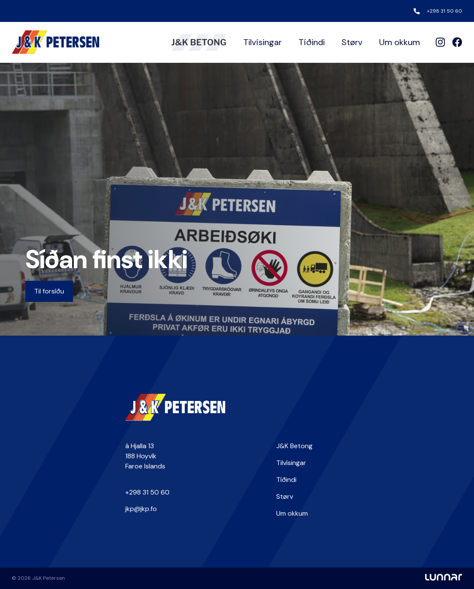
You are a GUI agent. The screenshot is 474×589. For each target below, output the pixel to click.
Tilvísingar (262, 42)
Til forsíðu (49, 291)
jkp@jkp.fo (141, 508)
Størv (352, 42)
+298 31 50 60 (444, 11)
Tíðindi (312, 42)
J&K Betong (294, 445)
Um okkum (399, 42)
